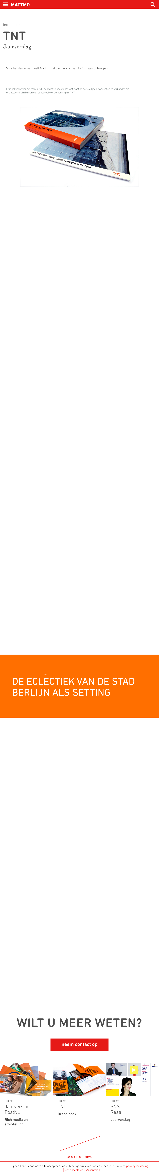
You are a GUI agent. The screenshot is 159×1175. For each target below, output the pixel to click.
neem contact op (79, 1044)
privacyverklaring (137, 1166)
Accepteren (93, 1170)
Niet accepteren (73, 1170)
